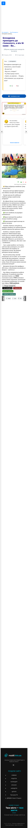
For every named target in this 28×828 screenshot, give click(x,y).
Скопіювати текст (14, 96)
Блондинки (12, 61)
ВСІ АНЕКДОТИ (7, 288)
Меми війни (17, 288)
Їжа (20, 298)
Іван (14, 298)
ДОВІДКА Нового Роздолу (14, 798)
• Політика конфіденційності (18, 823)
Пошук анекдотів (9, 286)
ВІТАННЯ (13, 785)
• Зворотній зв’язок (18, 825)
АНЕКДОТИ (14, 788)
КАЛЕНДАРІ (14, 781)
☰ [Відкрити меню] (3, 3)
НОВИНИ (14, 775)
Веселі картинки (8, 291)
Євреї (8, 298)
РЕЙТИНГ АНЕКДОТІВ (9, 294)
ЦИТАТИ (14, 791)
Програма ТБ (14, 795)
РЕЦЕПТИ (14, 778)
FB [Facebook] (13, 765)
